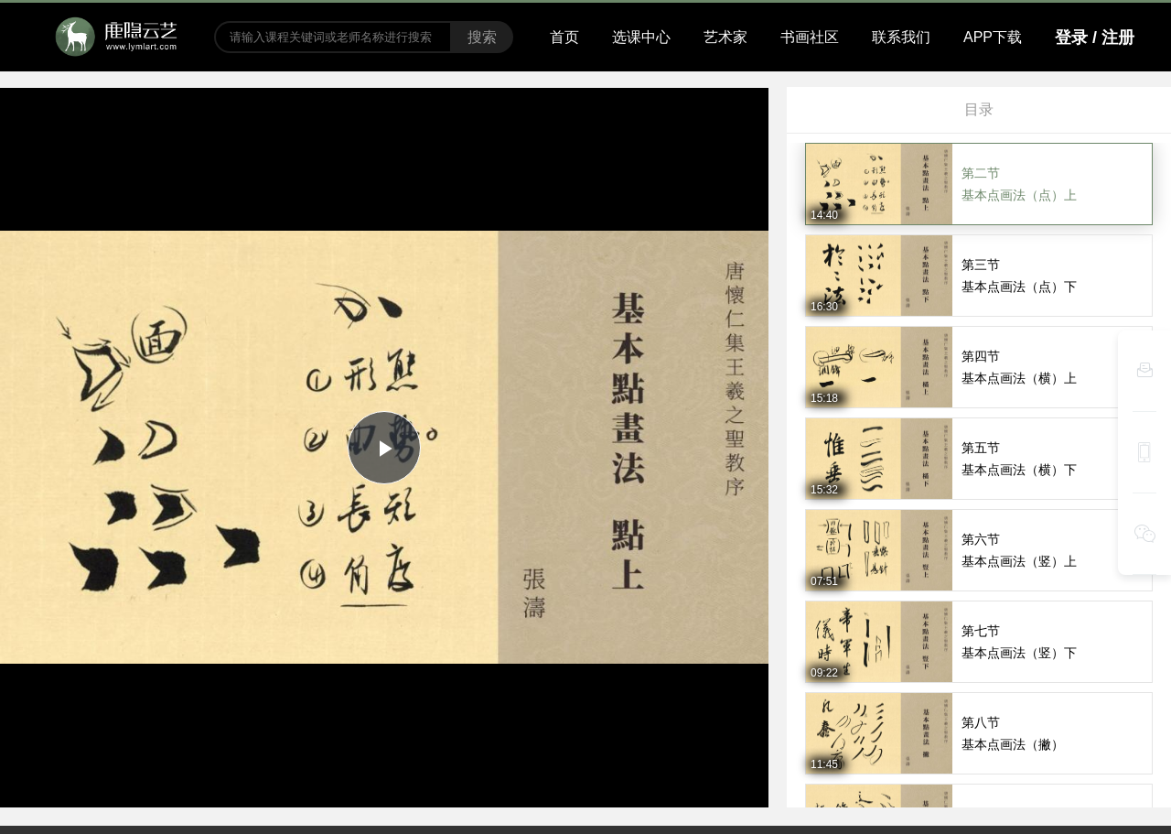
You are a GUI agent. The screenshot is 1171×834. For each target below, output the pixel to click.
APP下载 (992, 37)
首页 (564, 37)
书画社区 (809, 37)
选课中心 (641, 37)
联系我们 (901, 37)
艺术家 (725, 37)
